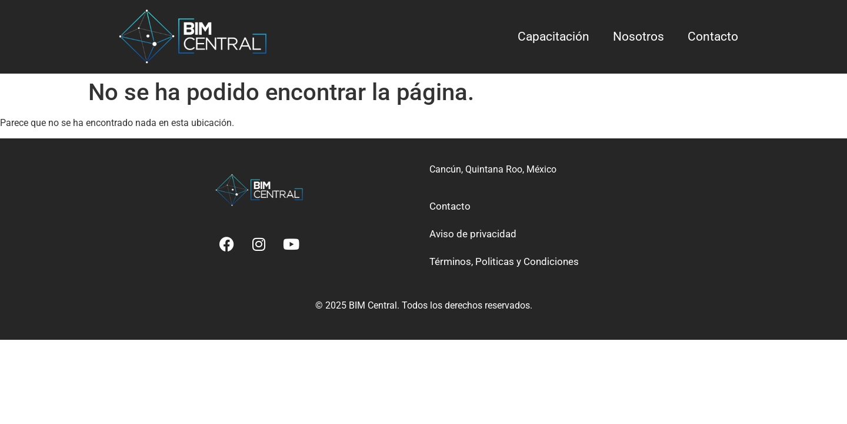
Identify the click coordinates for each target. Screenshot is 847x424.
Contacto (713, 36)
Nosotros (638, 36)
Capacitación (553, 36)
